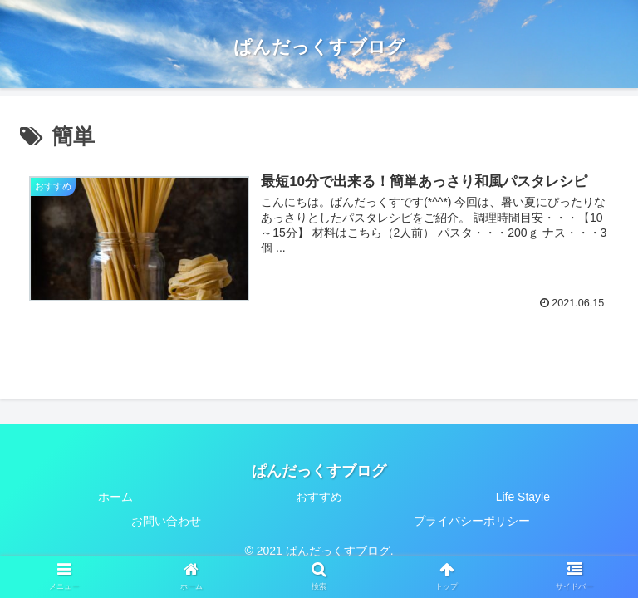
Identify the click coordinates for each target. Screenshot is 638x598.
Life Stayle (523, 496)
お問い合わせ (166, 520)
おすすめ (319, 496)
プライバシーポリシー (472, 520)
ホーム (115, 496)
